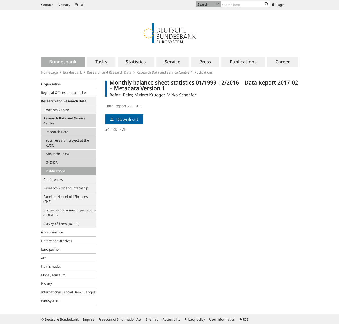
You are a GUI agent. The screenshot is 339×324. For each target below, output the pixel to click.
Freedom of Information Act (119, 319)
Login (278, 4)
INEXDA (52, 162)
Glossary (63, 4)
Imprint (88, 319)
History (46, 283)
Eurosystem (50, 300)
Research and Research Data (109, 72)
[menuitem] (63, 62)
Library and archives (56, 240)
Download (124, 119)
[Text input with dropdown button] (245, 4)
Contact (47, 4)
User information (222, 319)
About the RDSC (58, 154)
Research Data (57, 131)
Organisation (51, 84)
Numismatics (51, 266)
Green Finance (52, 232)
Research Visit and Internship (65, 188)
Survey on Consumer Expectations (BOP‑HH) (69, 212)
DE (79, 4)
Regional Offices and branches (64, 92)
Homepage (49, 72)
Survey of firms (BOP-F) (61, 223)
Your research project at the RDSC (67, 143)
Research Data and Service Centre (163, 72)
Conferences (53, 179)
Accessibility (171, 319)
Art (43, 258)
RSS (244, 319)
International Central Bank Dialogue (68, 292)
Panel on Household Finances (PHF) (65, 199)
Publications (204, 72)
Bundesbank (72, 72)
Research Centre (56, 109)
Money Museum (53, 275)
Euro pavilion (50, 249)
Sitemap (152, 319)
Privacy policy (195, 319)
